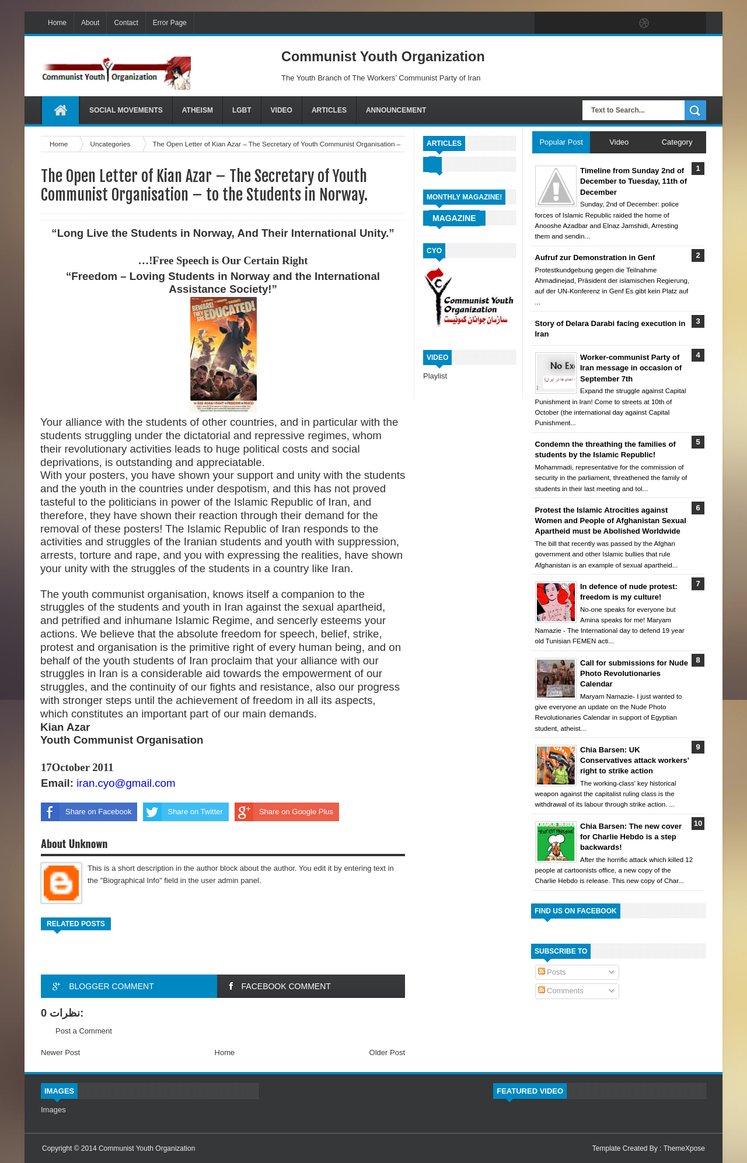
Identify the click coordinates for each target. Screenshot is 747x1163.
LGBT (242, 110)
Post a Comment (83, 1031)
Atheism (197, 110)
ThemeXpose (684, 1148)
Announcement (396, 110)
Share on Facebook (86, 812)
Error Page (170, 23)
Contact (126, 23)
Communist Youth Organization (147, 1148)
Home (57, 23)
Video (281, 110)
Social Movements (126, 110)
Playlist (435, 376)
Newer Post (60, 1052)
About (90, 23)
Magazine (454, 218)
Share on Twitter (182, 812)
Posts (552, 972)
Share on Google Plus (284, 812)
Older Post (387, 1052)
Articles (329, 110)
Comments (561, 990)
